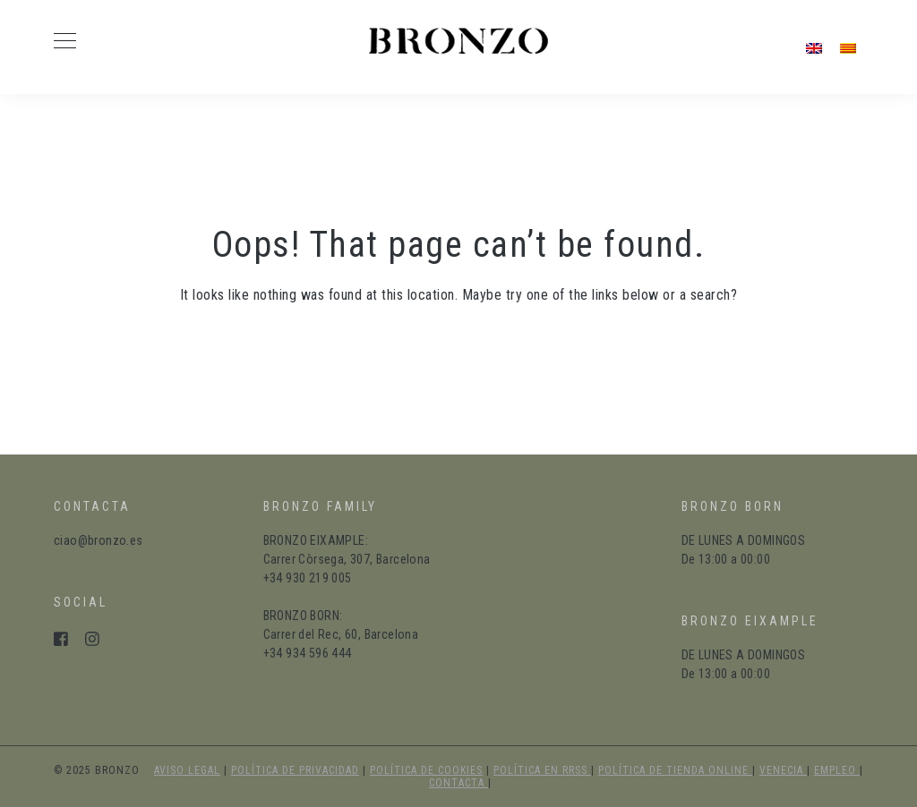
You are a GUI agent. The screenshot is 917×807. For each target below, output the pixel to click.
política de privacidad (295, 770)
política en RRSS (542, 770)
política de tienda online (675, 770)
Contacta (458, 783)
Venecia (783, 770)
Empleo (837, 770)
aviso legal (187, 770)
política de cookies (426, 770)
